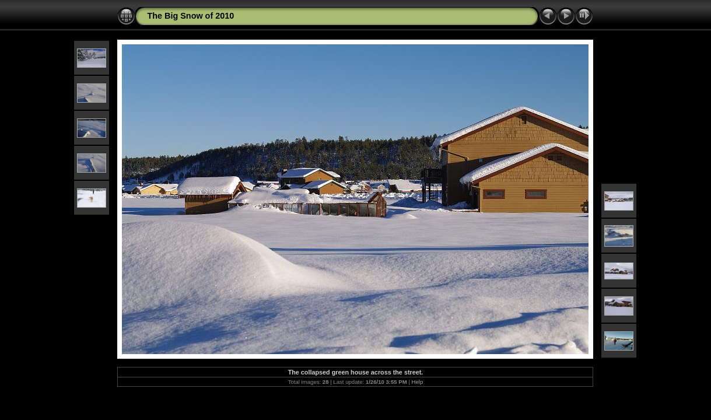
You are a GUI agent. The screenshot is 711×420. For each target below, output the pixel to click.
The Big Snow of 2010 (190, 15)
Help (417, 382)
